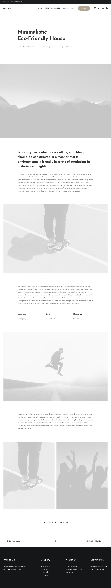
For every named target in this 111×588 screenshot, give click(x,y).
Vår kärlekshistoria (52, 8)
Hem (40, 8)
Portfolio (46, 572)
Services (46, 569)
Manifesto (46, 566)
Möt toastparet (69, 8)
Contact (45, 575)
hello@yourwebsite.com (99, 566)
